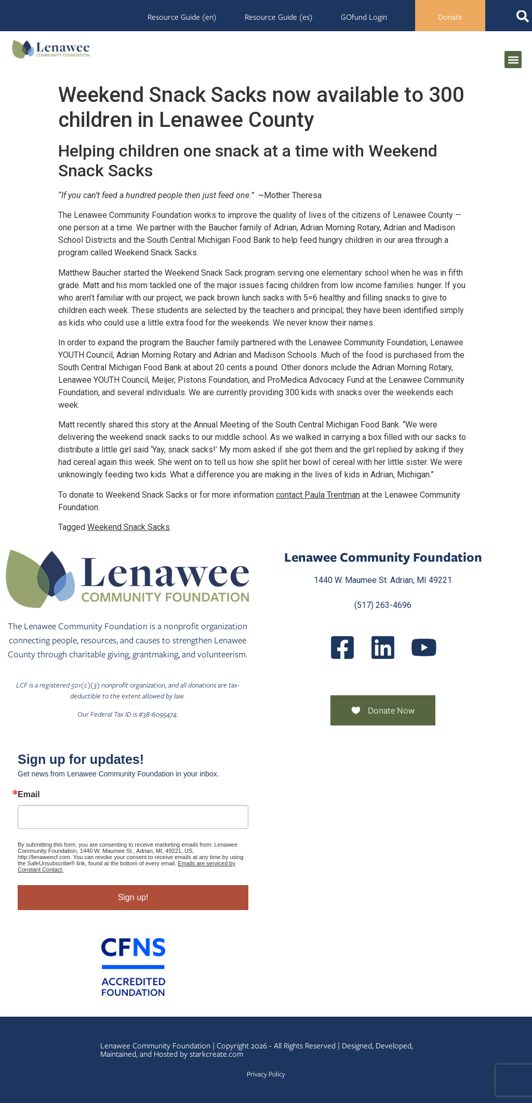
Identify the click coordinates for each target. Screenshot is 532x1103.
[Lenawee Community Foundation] (51, 49)
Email (29, 794)
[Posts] (383, 647)
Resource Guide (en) (182, 17)
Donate (450, 17)
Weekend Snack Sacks (128, 527)
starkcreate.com (216, 1054)
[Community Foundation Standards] (133, 967)
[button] (513, 59)
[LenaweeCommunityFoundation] (342, 647)
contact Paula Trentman (318, 495)
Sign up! (133, 897)
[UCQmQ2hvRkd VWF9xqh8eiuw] (424, 647)
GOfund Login (364, 17)
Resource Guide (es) (279, 17)
